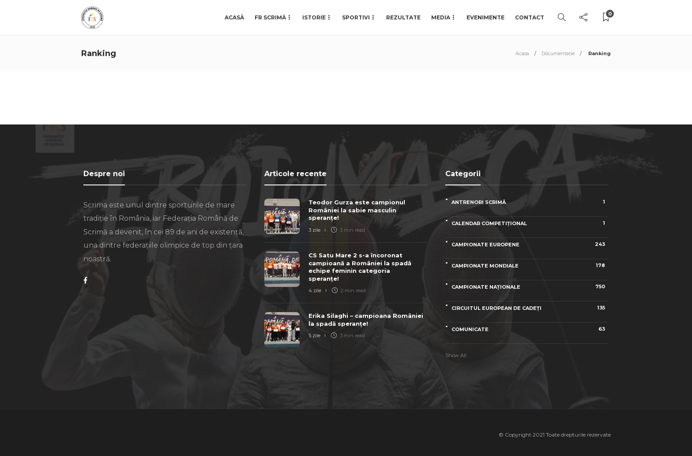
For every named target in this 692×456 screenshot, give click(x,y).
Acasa (522, 53)
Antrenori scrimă (530, 202)
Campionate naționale (530, 286)
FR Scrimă (270, 17)
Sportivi (356, 17)
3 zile (314, 230)
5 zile (314, 335)
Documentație (558, 53)
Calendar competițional (530, 223)
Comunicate (530, 329)
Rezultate (403, 17)
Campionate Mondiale (530, 265)
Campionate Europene (530, 244)
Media (440, 17)
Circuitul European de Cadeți (530, 308)
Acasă (234, 17)
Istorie (314, 17)
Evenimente (485, 17)
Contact (529, 17)
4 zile (314, 290)
